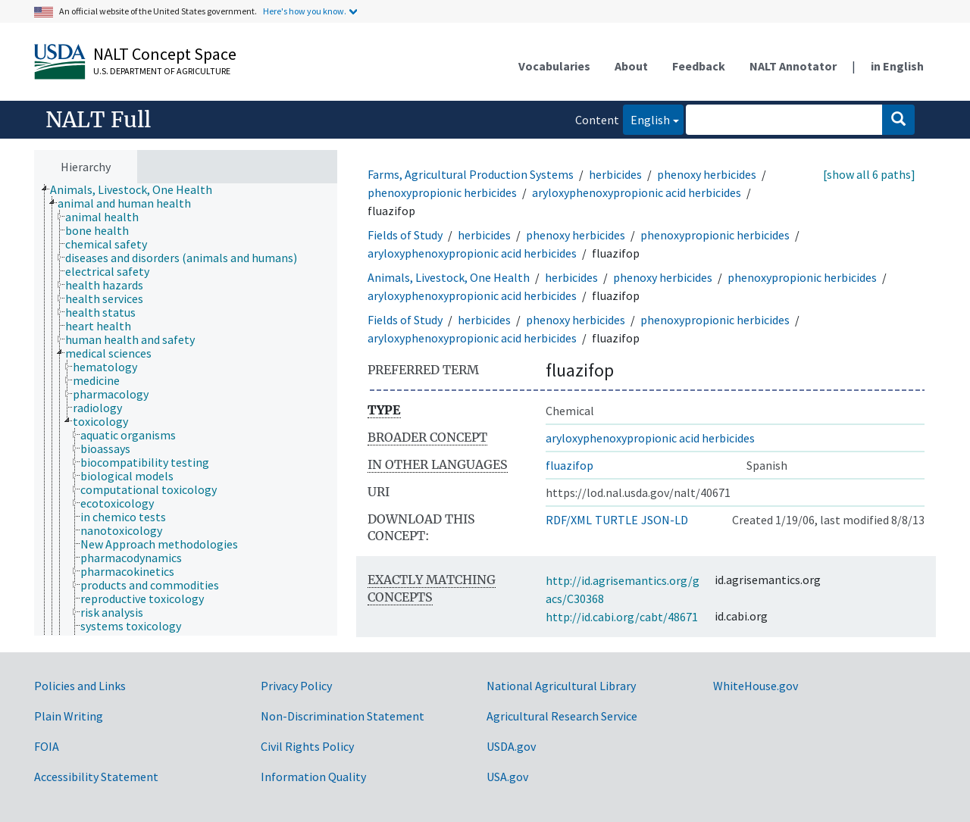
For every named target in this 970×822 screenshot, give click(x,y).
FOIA (46, 746)
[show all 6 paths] (869, 174)
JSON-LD (664, 519)
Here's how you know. (304, 11)
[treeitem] (137, 189)
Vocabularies (554, 65)
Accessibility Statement (96, 776)
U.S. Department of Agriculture (161, 71)
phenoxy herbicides (706, 174)
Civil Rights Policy (307, 746)
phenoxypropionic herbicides (442, 192)
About (631, 65)
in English (897, 65)
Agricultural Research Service (562, 716)
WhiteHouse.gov (755, 685)
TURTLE (616, 519)
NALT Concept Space (164, 53)
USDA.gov (511, 746)
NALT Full (98, 119)
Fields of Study (405, 234)
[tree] (185, 409)
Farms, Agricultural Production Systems (471, 174)
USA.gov (507, 776)
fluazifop (569, 465)
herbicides (615, 174)
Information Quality (313, 776)
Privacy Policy (296, 685)
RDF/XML (569, 519)
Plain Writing (68, 716)
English (646, 118)
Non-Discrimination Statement (342, 716)
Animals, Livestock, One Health (449, 277)
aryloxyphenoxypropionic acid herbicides (636, 192)
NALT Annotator (793, 65)
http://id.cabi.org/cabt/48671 (622, 616)
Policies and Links (80, 685)
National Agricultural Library (561, 685)
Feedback (698, 65)
